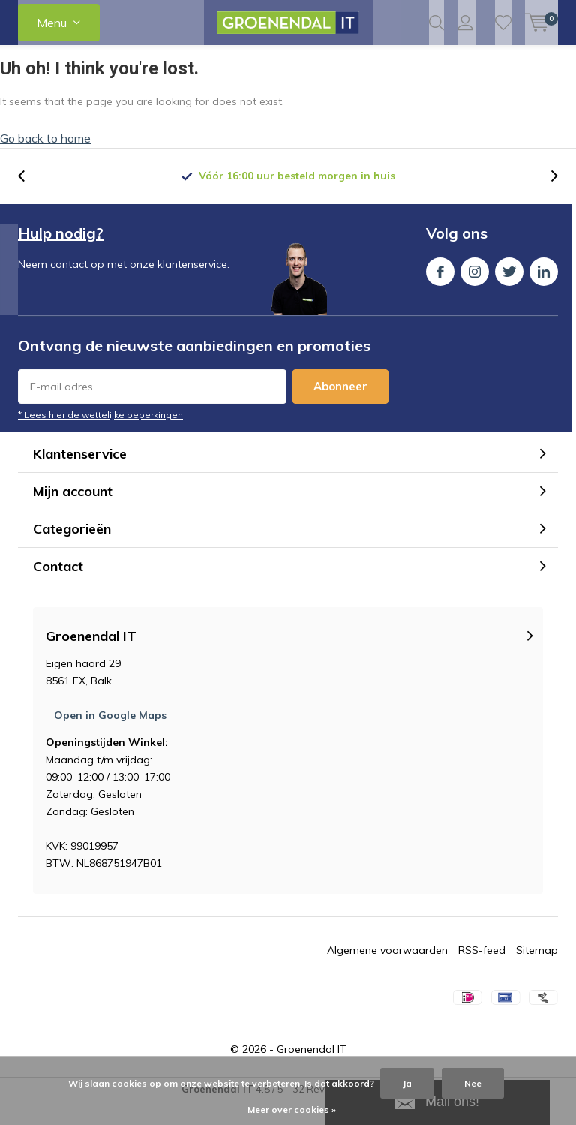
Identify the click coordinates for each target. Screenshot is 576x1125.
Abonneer (341, 409)
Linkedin (544, 291)
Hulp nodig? (61, 256)
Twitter (509, 291)
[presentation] (29, 199)
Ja (407, 1083)
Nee (473, 1083)
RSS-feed (482, 973)
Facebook (440, 291)
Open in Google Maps (110, 738)
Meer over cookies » (292, 1109)
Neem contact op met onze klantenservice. (124, 287)
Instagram (474, 291)
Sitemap (537, 973)
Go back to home (45, 161)
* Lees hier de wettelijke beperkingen (100, 438)
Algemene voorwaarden (387, 973)
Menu (52, 22)
